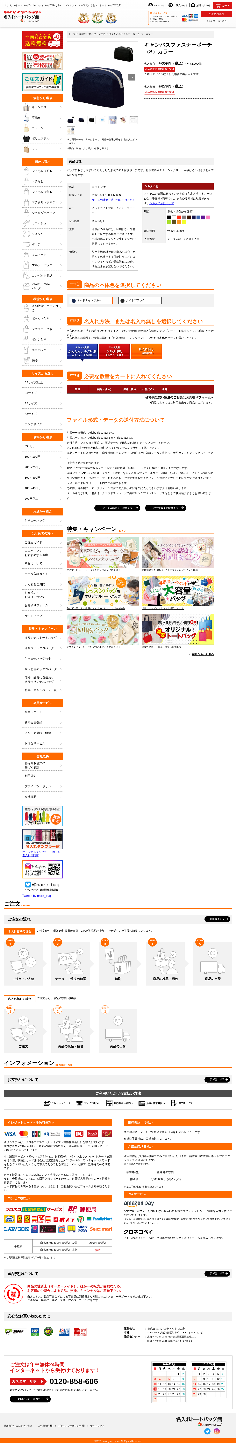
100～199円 (44, 457)
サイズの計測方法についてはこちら (113, 199)
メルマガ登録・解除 (44, 733)
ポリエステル (42, 138)
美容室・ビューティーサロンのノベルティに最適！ (103, 554)
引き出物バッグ (44, 520)
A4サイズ (44, 403)
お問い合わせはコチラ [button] (30, 1399)
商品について (44, 563)
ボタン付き (42, 339)
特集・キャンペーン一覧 (44, 690)
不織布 (42, 117)
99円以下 (44, 446)
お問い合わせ (200, 5)
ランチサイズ (44, 424)
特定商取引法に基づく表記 (18, 1425)
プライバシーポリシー (44, 786)
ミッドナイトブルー (87, 301)
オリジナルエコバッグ (44, 648)
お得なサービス (44, 743)
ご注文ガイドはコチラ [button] (165, 508)
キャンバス (42, 107)
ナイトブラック (132, 301)
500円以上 (44, 499)
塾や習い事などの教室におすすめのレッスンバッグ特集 (103, 593)
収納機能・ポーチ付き (42, 308)
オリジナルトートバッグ (44, 638)
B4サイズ (44, 393)
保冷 (42, 360)
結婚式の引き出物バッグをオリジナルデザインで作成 (178, 554)
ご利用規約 (43, 1425)
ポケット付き (42, 318)
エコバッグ (42, 350)
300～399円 (44, 478)
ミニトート (42, 255)
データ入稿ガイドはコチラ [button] (117, 508)
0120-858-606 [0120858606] (74, 1381)
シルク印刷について (161, 203)
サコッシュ (42, 223)
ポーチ (42, 244)
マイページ (156, 5)
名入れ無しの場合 (19, 998)
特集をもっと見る (203, 654)
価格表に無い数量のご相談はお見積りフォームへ (179, 397)
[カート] (222, 5)
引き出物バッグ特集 (44, 659)
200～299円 (44, 467)
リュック (42, 234)
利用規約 (44, 776)
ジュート (42, 149)
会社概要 (44, 797)
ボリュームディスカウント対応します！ (178, 593)
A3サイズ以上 (44, 382)
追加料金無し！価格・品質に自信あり (178, 631)
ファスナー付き (42, 329)
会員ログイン (44, 712)
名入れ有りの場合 (19, 931)
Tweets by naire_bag (36, 895)
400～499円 (44, 488)
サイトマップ (44, 616)
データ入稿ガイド (44, 574)
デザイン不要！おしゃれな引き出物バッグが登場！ (103, 631)
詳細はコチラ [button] (217, 919)
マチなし (42, 181)
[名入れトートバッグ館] (22, 16)
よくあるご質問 (44, 584)
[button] (131, 77)
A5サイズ (44, 414)
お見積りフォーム (44, 605)
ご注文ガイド (178, 5)
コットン (42, 128)
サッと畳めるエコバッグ (44, 669)
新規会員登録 (44, 722)
